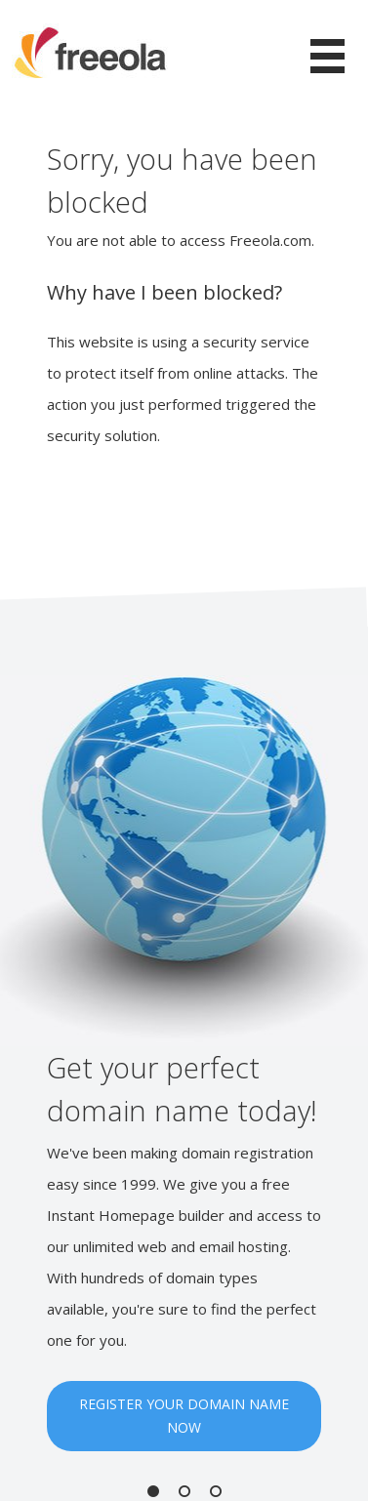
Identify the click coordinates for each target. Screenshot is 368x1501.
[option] (184, 1063)
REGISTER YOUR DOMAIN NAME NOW (184, 1416)
